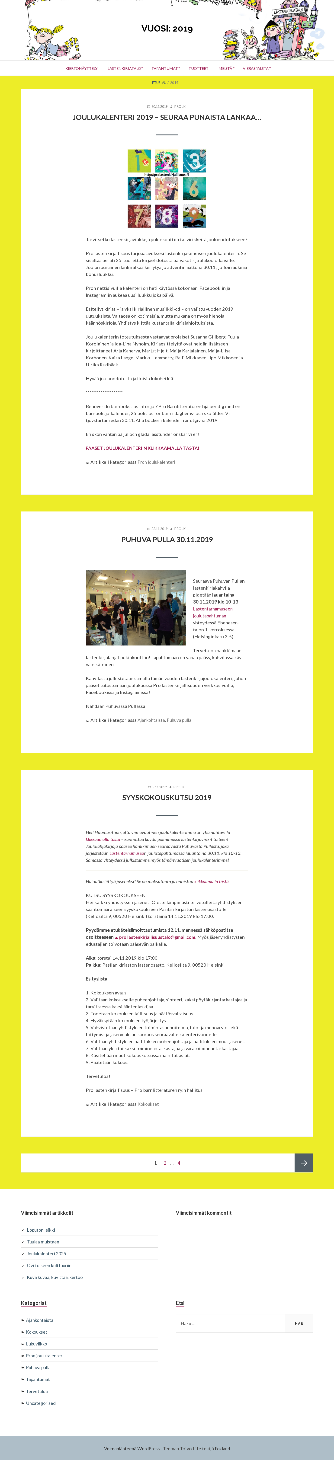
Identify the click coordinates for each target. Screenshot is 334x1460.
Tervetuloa (37, 1390)
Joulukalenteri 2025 (48, 1253)
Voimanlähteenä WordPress (131, 1447)
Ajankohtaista (152, 719)
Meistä (228, 68)
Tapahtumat (164, 68)
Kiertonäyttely (77, 68)
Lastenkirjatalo (121, 68)
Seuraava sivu (304, 1162)
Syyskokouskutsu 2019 (167, 796)
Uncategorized (41, 1402)
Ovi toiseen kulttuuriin (50, 1264)
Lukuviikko (37, 1342)
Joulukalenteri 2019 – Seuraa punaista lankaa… (167, 116)
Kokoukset (149, 1103)
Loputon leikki (42, 1229)
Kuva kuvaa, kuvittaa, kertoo (56, 1276)
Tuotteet (199, 68)
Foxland (223, 1447)
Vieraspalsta (260, 68)
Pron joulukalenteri (158, 461)
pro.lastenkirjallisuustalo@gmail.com (157, 936)
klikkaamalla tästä (103, 838)
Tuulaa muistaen (44, 1241)
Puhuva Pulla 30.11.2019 (167, 538)
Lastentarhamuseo (127, 852)
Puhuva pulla (181, 719)
